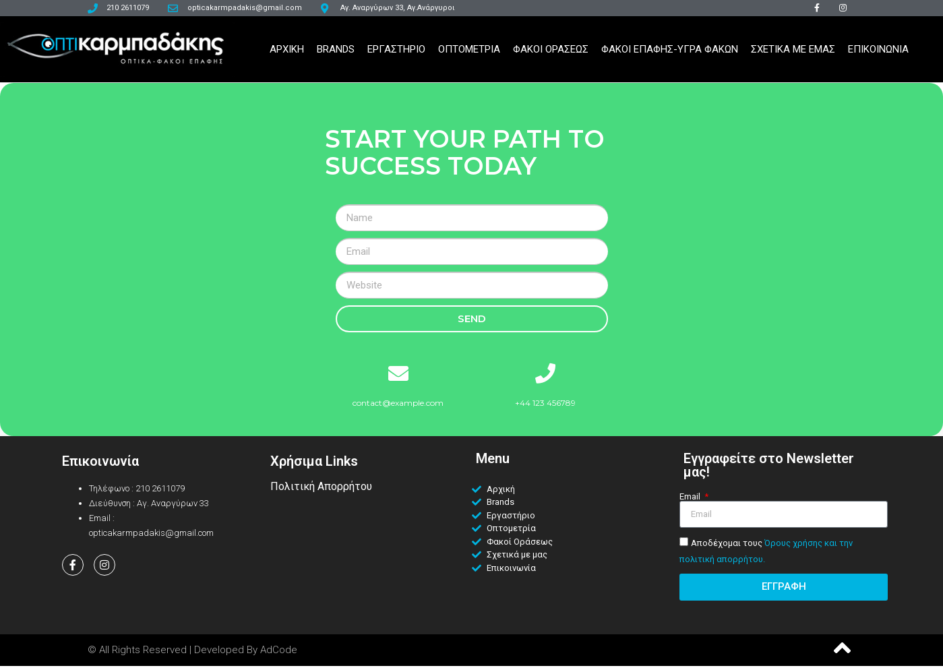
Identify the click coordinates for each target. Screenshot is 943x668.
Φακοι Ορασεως (550, 52)
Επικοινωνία (100, 463)
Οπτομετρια (469, 52)
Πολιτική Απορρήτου (321, 488)
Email (690, 498)
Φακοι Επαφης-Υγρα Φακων (669, 52)
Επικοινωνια (878, 52)
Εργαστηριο (396, 52)
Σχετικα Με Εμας (793, 52)
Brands (336, 52)
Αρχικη (287, 52)
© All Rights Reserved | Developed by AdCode (192, 652)
